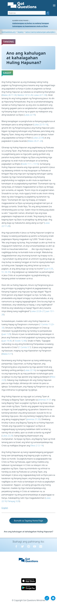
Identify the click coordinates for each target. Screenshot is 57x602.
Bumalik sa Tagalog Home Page (28, 520)
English (5, 507)
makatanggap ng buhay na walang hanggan (30, 23)
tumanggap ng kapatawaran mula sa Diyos (30, 26)
